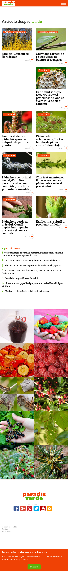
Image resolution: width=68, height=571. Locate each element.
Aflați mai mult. (22, 559)
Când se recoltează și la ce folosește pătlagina (27, 291)
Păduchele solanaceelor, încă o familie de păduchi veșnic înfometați (49, 140)
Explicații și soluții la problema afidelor (50, 223)
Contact (5, 529)
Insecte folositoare (48, 32)
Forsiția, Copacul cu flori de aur (15, 55)
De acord (34, 567)
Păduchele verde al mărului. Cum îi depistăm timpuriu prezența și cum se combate (15, 227)
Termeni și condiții (9, 527)
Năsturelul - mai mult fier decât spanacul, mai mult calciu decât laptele (31, 272)
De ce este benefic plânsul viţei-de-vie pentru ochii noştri (32, 260)
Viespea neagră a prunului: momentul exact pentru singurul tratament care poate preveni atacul (32, 254)
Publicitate (6, 531)
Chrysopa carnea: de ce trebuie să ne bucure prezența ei (50, 57)
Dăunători (44, 70)
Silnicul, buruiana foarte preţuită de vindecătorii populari (33, 265)
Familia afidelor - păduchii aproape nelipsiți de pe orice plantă (15, 140)
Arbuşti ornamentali (15, 32)
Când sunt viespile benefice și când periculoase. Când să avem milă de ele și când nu (50, 98)
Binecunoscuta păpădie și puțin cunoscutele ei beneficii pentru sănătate (34, 284)
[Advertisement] (34, 12)
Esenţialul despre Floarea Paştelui (21, 278)
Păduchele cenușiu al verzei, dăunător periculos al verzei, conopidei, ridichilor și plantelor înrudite (16, 183)
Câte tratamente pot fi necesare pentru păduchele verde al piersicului (50, 182)
